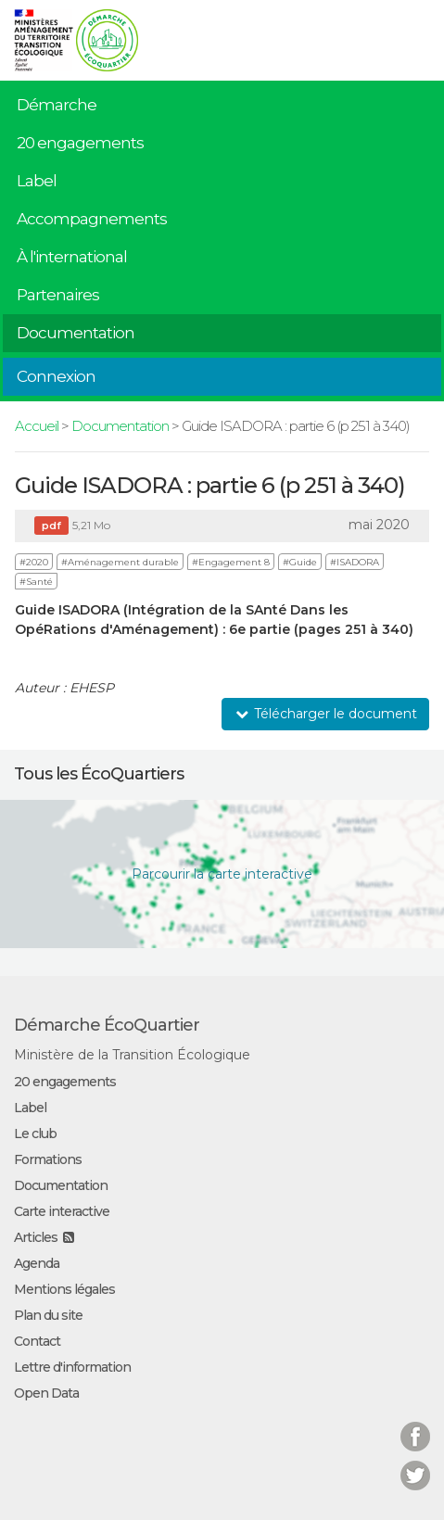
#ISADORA (354, 562)
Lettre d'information (72, 1367)
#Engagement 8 (231, 562)
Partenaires (58, 294)
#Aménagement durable (120, 562)
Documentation (75, 332)
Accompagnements (92, 218)
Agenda (36, 1263)
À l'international (72, 256)
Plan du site (48, 1315)
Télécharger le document (325, 713)
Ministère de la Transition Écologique (132, 1054)
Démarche (56, 104)
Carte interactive (61, 1211)
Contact (37, 1341)
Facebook (415, 1425)
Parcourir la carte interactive (222, 874)
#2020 (33, 562)
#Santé (36, 582)
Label (37, 180)
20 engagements (80, 142)
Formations (48, 1159)
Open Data (46, 1393)
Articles (35, 1237)
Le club (35, 1133)
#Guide (300, 562)
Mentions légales (64, 1289)
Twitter (415, 1464)
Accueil (36, 426)
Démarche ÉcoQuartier (106, 1025)
